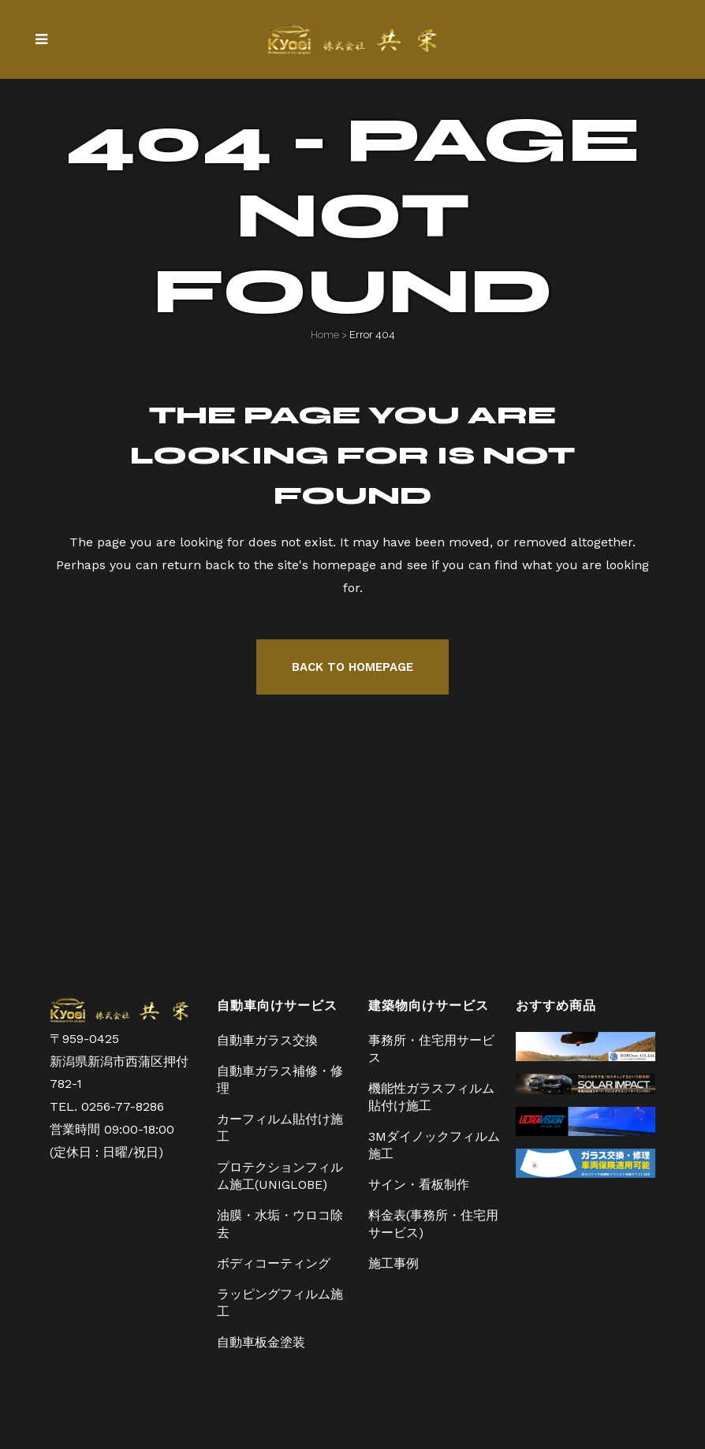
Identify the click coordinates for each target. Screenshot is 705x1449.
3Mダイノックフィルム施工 (434, 1145)
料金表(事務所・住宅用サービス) (433, 1224)
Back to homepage (352, 667)
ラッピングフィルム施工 (280, 1303)
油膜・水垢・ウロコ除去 (280, 1224)
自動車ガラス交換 (267, 1040)
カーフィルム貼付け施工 (280, 1128)
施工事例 (393, 1263)
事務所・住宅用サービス (431, 1049)
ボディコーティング (273, 1263)
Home (325, 335)
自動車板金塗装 (261, 1342)
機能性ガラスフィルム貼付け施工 (431, 1097)
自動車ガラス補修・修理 (280, 1079)
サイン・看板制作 (418, 1184)
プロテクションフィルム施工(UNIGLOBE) (280, 1176)
